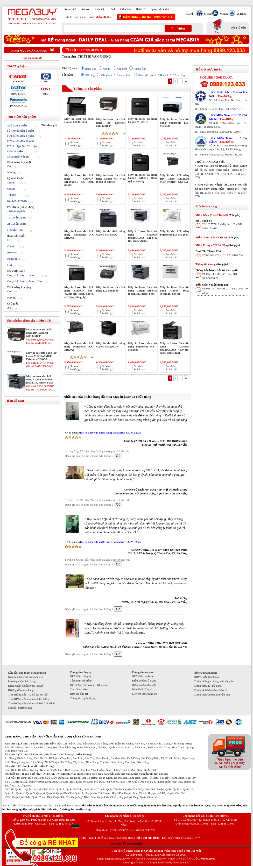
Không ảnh (139, 68)
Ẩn (75, 826)
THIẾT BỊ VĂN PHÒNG (94, 56)
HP (45, 81)
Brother (12, 252)
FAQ (112, 8)
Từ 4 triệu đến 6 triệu (20, 130)
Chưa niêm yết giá (18, 156)
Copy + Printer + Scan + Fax (24, 281)
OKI (45, 93)
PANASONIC (18, 105)
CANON (18, 81)
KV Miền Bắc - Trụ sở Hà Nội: (228, 94)
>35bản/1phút (15, 229)
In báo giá (76, 145)
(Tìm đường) (56, 815)
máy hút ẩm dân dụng (196, 805)
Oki (9, 264)
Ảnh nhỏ (122, 68)
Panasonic (13, 258)
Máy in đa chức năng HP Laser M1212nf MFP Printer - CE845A (41, 356)
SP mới (163, 75)
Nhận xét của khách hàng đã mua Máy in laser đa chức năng (107, 397)
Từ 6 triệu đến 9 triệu (20, 135)
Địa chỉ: (189, 13)
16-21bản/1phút (16, 217)
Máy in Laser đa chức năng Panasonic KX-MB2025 (109, 432)
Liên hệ (99, 9)
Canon (11, 246)
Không (11, 172)
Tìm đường (224, 96)
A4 (9, 307)
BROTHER (18, 93)
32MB (11, 182)
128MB (11, 194)
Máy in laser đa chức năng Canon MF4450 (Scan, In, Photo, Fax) (39, 379)
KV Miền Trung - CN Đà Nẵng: (228, 139)
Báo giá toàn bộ (32, 57)
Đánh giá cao (145, 75)
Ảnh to (106, 68)
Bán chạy (179, 75)
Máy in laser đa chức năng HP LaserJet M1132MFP (39, 332)
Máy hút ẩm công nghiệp (126, 843)
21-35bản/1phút (16, 223)
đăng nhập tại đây (100, 16)
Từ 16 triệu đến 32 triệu (22, 146)
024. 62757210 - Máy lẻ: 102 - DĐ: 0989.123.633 (222, 226)
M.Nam (224, 13)
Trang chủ (70, 9)
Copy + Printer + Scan (20, 274)
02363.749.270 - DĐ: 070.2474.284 (222, 255)
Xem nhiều (124, 75)
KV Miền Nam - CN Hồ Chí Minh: (228, 116)
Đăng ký (141, 8)
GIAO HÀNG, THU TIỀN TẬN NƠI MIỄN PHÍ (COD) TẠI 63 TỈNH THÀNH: (53, 736)
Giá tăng (90, 75)
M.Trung (241, 13)
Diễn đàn (125, 9)
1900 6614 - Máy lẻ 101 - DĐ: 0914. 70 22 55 (225, 290)
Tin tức (86, 9)
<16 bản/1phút (16, 211)
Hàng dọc (90, 68)
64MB (11, 188)
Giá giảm (106, 75)
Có (9, 166)
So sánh (74, 142)
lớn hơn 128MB (17, 201)
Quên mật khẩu (160, 9)
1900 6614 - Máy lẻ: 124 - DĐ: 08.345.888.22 (220, 276)
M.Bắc (207, 13)
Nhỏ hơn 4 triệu (17, 125)
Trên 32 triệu (15, 151)
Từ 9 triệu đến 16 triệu (21, 141)
